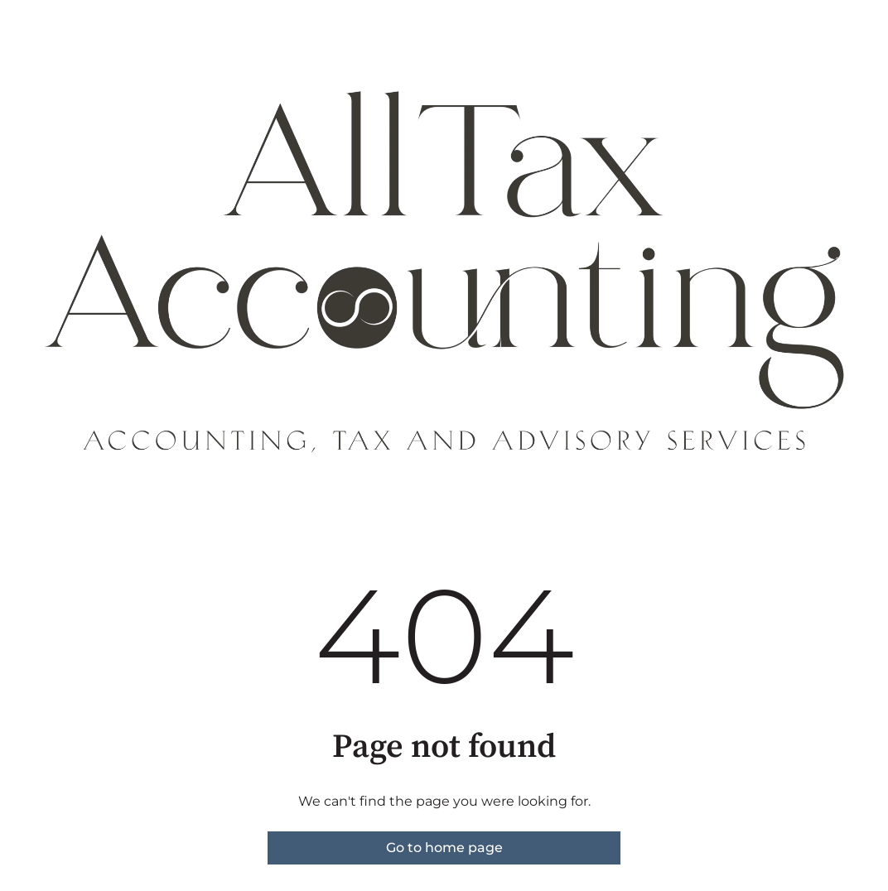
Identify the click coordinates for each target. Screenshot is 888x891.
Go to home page (444, 847)
